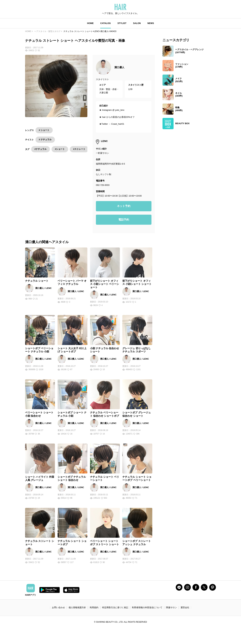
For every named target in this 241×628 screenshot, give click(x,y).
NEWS (150, 23)
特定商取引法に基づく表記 (115, 607)
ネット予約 (123, 206)
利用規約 (94, 607)
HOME (90, 23)
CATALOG (105, 23)
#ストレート (79, 149)
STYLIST (121, 23)
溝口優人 (119, 67)
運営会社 (185, 607)
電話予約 (123, 219)
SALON (137, 23)
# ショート (44, 130)
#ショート (60, 149)
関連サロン (171, 607)
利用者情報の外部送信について (147, 607)
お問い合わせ (58, 607)
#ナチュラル (40, 149)
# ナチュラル (45, 139)
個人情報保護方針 (77, 607)
